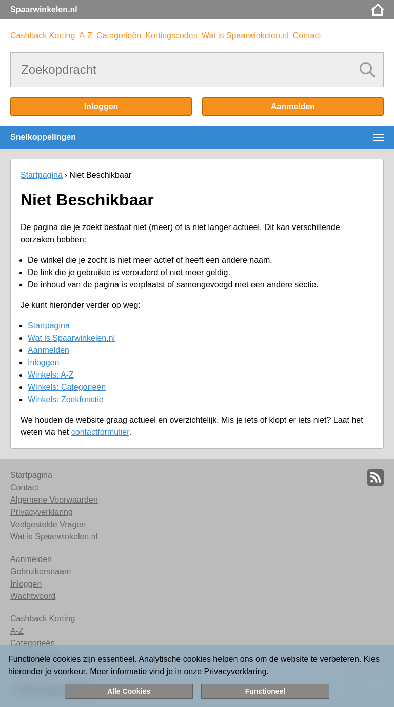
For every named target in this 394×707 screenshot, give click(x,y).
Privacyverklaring (235, 671)
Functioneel (265, 691)
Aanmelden (293, 106)
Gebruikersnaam (40, 571)
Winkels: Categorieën (67, 387)
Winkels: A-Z (51, 374)
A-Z (85, 35)
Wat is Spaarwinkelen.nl (245, 35)
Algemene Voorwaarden (54, 499)
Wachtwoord (32, 596)
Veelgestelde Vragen (48, 524)
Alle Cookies (128, 691)
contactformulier (100, 432)
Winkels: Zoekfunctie (66, 399)
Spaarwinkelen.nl (43, 9)
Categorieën (118, 35)
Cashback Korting (42, 35)
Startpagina (42, 175)
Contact (307, 35)
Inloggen (101, 106)
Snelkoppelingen (43, 137)
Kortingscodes (171, 35)
